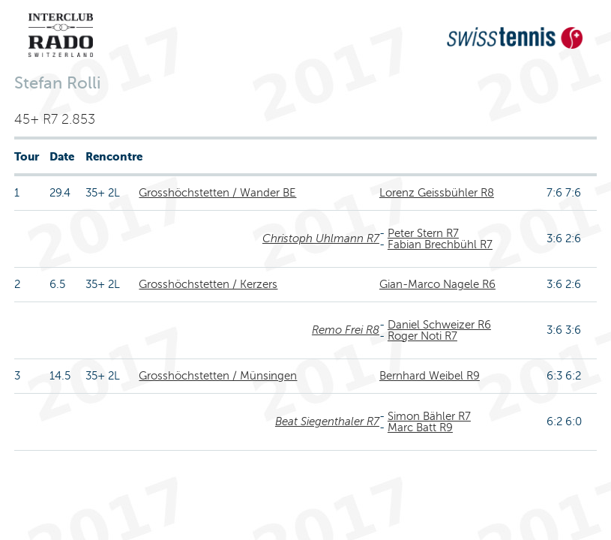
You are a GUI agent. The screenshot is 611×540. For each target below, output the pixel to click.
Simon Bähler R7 (429, 416)
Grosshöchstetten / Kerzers (208, 284)
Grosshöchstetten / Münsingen (218, 376)
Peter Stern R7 (423, 233)
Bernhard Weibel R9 (429, 376)
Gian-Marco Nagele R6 (437, 284)
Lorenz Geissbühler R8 (436, 193)
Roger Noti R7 (422, 336)
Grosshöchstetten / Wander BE (217, 193)
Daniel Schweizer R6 (439, 325)
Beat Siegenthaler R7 (327, 422)
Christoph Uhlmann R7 (320, 238)
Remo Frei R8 (345, 330)
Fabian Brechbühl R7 (440, 244)
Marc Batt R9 (420, 428)
